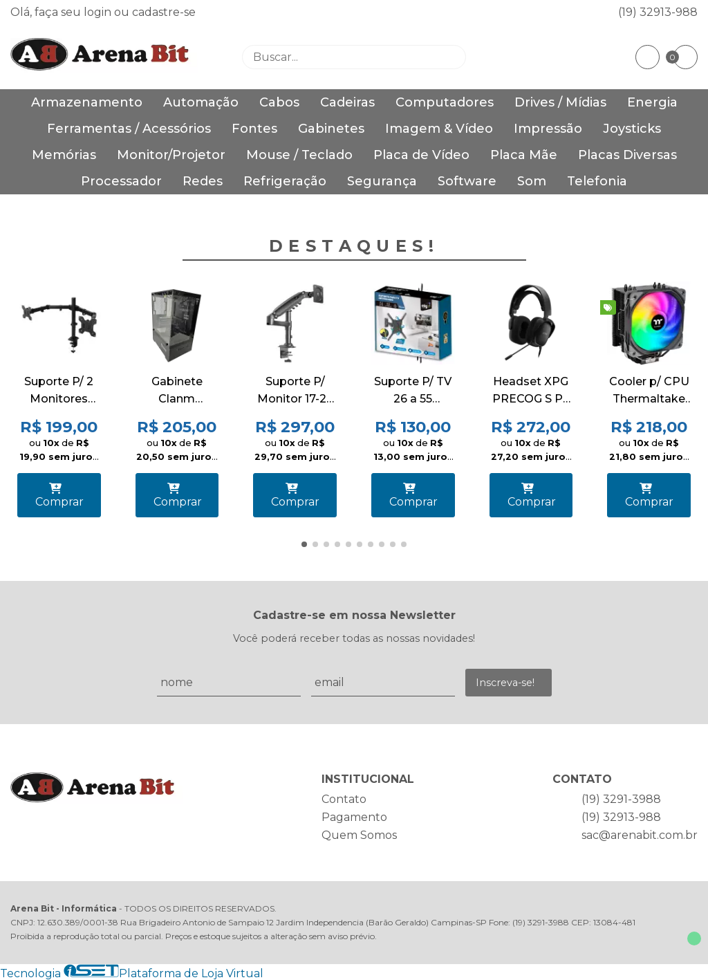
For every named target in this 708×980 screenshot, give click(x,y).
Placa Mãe (523, 155)
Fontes (254, 128)
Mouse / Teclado (299, 155)
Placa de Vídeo (421, 155)
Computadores (444, 102)
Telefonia (597, 181)
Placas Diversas (627, 155)
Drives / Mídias (560, 102)
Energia (652, 102)
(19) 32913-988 (658, 12)
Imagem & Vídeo (439, 128)
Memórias (64, 155)
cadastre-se (164, 12)
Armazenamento (86, 102)
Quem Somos (359, 835)
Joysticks (632, 128)
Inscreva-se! (505, 682)
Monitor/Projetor (171, 155)
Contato (344, 799)
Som (531, 181)
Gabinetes (331, 128)
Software (467, 181)
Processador (121, 181)
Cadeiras (347, 102)
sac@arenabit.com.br (639, 835)
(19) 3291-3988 (621, 799)
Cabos (279, 102)
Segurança (382, 181)
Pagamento (354, 817)
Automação (201, 102)
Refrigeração (284, 181)
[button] (304, 544)
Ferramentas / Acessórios (129, 128)
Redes (203, 181)
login (99, 12)
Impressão (548, 128)
